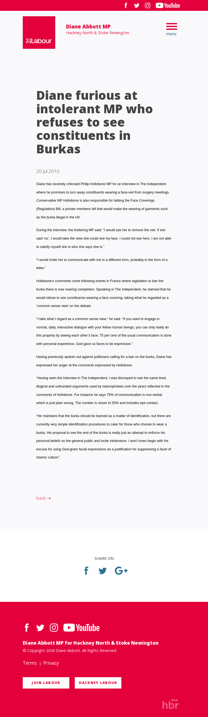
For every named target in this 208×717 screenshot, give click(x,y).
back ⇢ (43, 498)
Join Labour (46, 682)
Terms (30, 663)
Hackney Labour (98, 682)
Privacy (51, 663)
